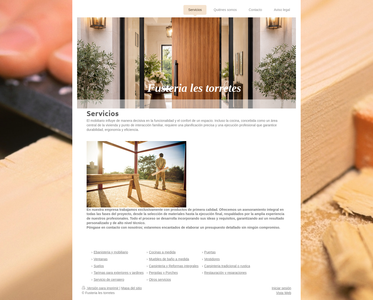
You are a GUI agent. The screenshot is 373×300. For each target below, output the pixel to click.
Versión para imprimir (100, 288)
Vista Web (283, 293)
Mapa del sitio (131, 288)
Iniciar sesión (281, 288)
